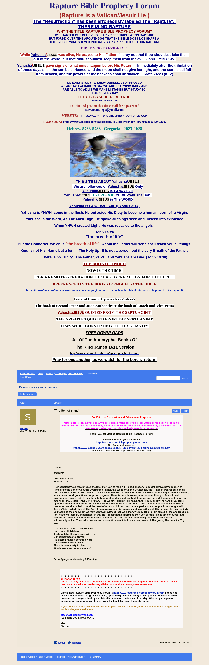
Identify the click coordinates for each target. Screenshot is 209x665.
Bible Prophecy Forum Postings (69, 373)
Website (76, 642)
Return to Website (27, 373)
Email (61, 642)
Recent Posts (25, 377)
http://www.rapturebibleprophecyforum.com (121, 442)
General (49, 373)
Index (40, 373)
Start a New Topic (27, 394)
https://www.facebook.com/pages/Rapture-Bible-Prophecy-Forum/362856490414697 (121, 447)
